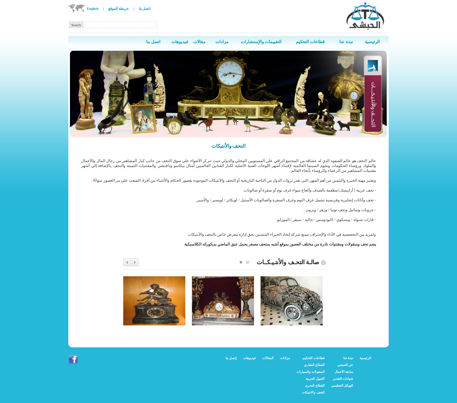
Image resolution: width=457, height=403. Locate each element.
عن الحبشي (345, 365)
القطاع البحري (315, 385)
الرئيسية (365, 358)
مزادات (285, 358)
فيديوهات (249, 358)
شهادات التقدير (343, 378)
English (92, 8)
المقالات (268, 358)
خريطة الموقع (118, 8)
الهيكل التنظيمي (342, 385)
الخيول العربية (315, 378)
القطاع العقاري (314, 365)
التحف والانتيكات (313, 392)
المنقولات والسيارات (310, 372)
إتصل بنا (231, 358)
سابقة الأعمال (343, 372)
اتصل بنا (145, 8)
